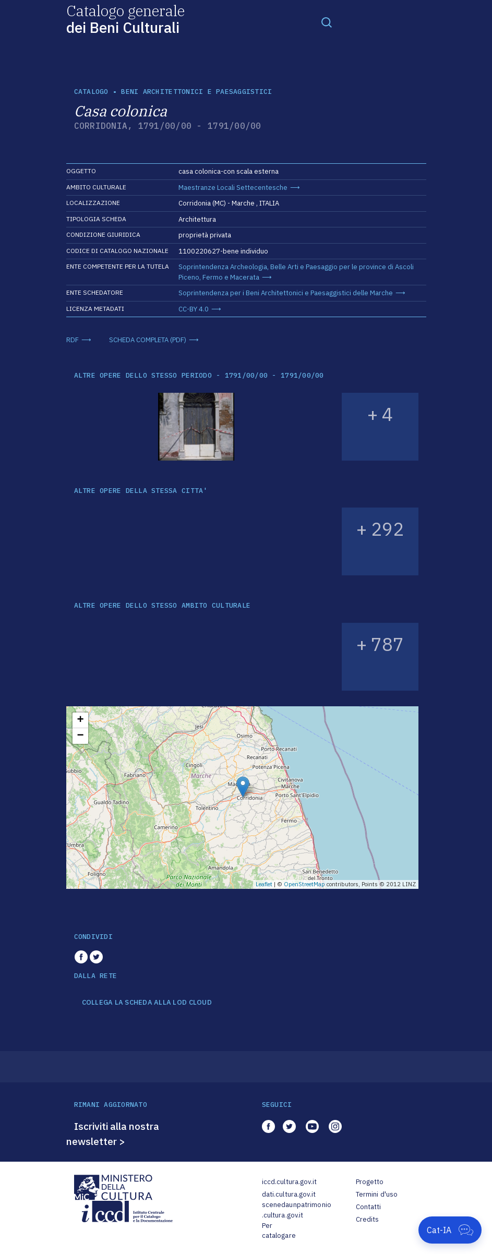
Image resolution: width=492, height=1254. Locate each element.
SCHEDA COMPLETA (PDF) (147, 339)
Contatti (368, 1206)
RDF (72, 339)
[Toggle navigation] (326, 22)
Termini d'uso (377, 1194)
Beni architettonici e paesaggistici (196, 91)
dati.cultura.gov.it (289, 1194)
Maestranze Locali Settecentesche (232, 187)
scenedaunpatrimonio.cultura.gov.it (296, 1210)
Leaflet (264, 884)
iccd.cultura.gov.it (289, 1181)
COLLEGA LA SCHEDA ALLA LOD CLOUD (147, 1002)
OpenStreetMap (304, 884)
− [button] (80, 736)
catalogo (91, 91)
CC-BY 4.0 (193, 309)
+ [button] (80, 720)
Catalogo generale (125, 18)
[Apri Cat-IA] (450, 1230)
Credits (367, 1219)
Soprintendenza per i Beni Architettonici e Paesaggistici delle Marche (285, 292)
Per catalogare (279, 1230)
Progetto (370, 1181)
